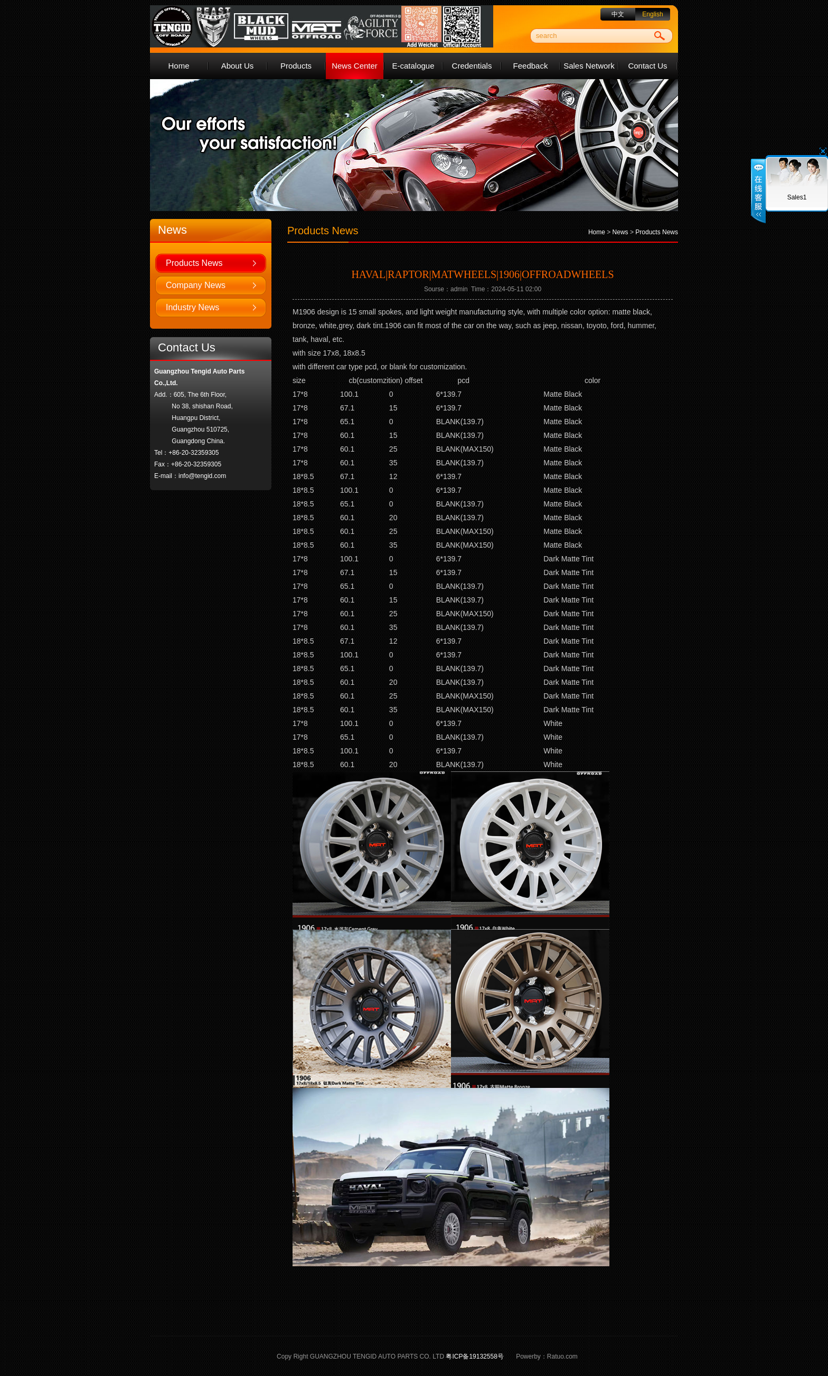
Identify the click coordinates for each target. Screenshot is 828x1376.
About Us (237, 65)
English (652, 14)
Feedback (530, 65)
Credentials (472, 65)
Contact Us (647, 65)
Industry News (192, 307)
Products (296, 65)
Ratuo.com (562, 1356)
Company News (195, 285)
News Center (355, 65)
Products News (194, 263)
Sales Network (589, 65)
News (620, 232)
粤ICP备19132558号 (474, 1356)
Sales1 (797, 197)
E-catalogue (413, 65)
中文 (617, 14)
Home (178, 65)
